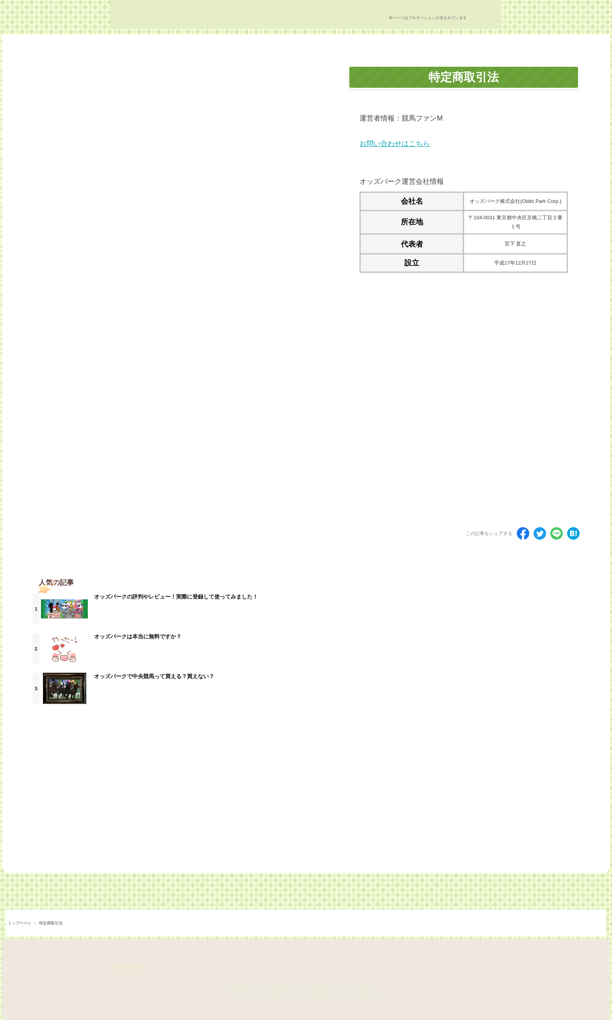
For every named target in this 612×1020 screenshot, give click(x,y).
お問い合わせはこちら (394, 143)
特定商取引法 (127, 967)
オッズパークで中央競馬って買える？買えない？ (154, 676)
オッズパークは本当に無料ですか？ (137, 636)
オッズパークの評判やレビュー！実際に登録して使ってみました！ (176, 597)
